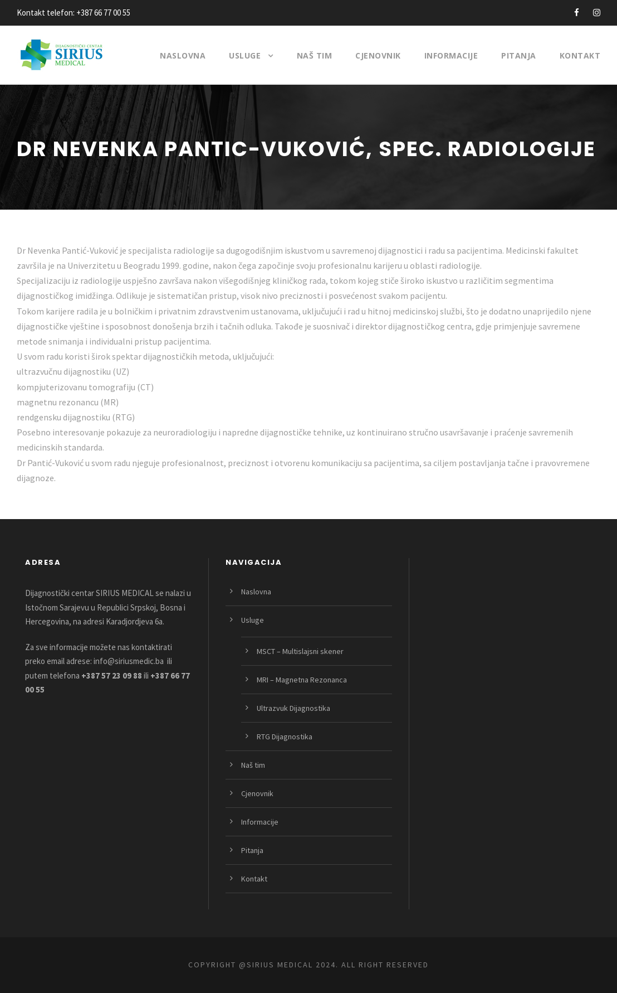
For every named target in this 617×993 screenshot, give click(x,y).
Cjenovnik (378, 55)
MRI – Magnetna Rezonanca (302, 680)
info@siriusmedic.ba (129, 661)
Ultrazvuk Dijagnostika (293, 708)
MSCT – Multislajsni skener (300, 651)
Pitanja (518, 55)
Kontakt (580, 55)
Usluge (245, 55)
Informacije (451, 55)
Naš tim (314, 55)
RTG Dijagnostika (284, 737)
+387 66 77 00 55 (103, 12)
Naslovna (182, 55)
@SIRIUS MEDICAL (276, 965)
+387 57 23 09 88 (111, 675)
